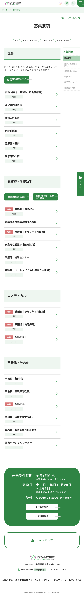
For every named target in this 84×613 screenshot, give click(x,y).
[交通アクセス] (66, 3)
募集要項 (67, 58)
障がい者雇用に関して (70, 65)
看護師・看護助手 (30, 40)
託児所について (70, 82)
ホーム (4, 10)
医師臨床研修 (69, 88)
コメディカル (47, 40)
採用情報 (16, 10)
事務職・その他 (63, 40)
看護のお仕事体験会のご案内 (45, 197)
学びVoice (68, 77)
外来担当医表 (42, 516)
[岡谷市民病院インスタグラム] (60, 3)
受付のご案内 (42, 507)
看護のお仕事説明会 (17, 197)
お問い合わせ (75, 580)
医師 (16, 40)
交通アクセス (60, 580)
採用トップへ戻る (69, 18)
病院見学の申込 (70, 71)
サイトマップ (42, 540)
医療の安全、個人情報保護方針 (17, 580)
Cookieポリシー (43, 580)
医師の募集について (18, 80)
